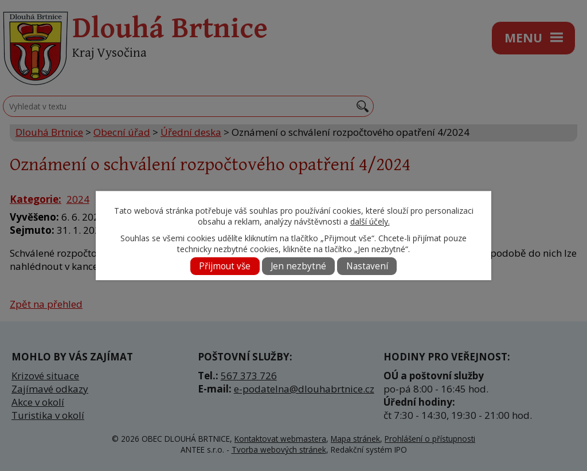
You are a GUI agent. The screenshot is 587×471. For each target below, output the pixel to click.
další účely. (370, 221)
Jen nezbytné (298, 266)
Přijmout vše (225, 266)
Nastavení (367, 266)
